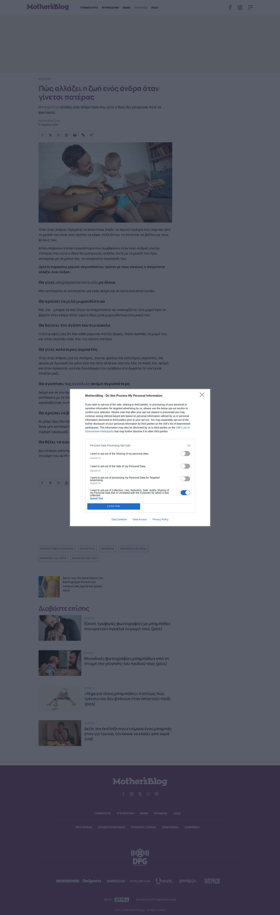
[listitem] (140, 445)
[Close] (203, 395)
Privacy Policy (160, 519)
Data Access (140, 519)
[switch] (185, 453)
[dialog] (140, 457)
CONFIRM (114, 506)
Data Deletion (119, 519)
